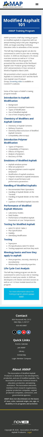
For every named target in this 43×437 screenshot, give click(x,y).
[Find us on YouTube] (24, 332)
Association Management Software (21, 423)
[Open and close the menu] (32, 4)
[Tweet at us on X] (14, 332)
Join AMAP (21, 347)
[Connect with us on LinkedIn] (19, 332)
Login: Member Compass (21, 358)
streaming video (16, 81)
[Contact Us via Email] (28, 332)
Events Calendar (21, 344)
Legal (29, 432)
